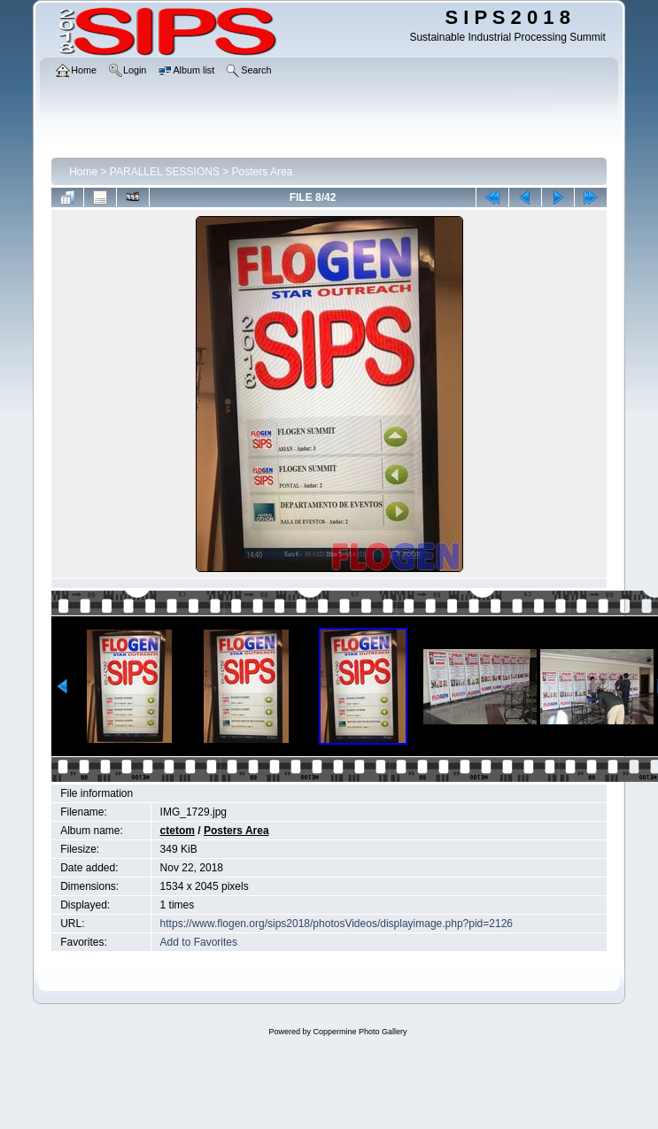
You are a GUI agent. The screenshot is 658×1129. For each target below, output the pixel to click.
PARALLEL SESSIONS (165, 172)
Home (83, 172)
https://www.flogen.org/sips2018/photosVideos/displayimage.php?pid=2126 (336, 923)
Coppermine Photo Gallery (359, 1031)
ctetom (177, 830)
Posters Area (262, 172)
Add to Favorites (198, 942)
